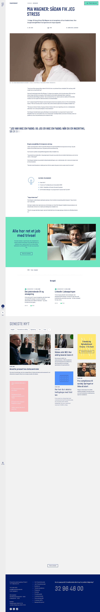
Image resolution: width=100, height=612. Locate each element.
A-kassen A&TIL (39, 600)
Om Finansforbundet (40, 582)
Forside (29, 3)
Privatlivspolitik (38, 594)
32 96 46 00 (69, 588)
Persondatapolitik (39, 598)
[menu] (3, 300)
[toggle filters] (49, 330)
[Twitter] (17, 609)
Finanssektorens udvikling (22, 329)
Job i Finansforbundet (40, 584)
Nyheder (35, 3)
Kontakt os (37, 586)
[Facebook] (11, 609)
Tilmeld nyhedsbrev (39, 588)
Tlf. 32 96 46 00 (13, 587)
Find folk (37, 592)
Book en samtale (25, 253)
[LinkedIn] (14, 609)
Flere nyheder (52, 565)
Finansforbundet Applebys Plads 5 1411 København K (18, 583)
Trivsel (32, 270)
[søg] (3, 306)
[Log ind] (3, 452)
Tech (40, 329)
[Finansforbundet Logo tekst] (14, 3)
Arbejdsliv (36, 270)
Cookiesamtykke (39, 596)
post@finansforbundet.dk (16, 589)
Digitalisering (33, 329)
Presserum (37, 590)
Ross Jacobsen (72, 27)
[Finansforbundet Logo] (3, 5)
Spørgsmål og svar (39, 602)
